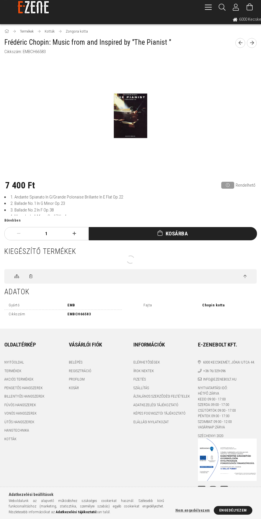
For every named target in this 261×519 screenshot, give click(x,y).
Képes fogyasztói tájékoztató (159, 413)
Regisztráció (80, 371)
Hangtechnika (16, 430)
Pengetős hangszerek (23, 388)
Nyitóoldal (14, 362)
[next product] (252, 43)
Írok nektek (143, 371)
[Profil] (236, 7)
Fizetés (139, 379)
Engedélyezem (233, 510)
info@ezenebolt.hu (220, 379)
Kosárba (177, 233)
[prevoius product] (240, 43)
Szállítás (141, 388)
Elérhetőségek (146, 362)
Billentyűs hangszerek (24, 396)
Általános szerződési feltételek (161, 396)
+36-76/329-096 (214, 371)
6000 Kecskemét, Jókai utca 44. (229, 362)
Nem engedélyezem (192, 510)
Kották (10, 439)
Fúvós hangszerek (20, 405)
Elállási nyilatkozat (151, 422)
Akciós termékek (18, 379)
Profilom (77, 379)
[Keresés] (222, 7)
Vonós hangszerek (20, 413)
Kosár (74, 388)
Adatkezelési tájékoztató (155, 405)
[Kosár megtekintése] (250, 7)
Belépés (75, 362)
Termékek (12, 371)
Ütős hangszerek (19, 422)
